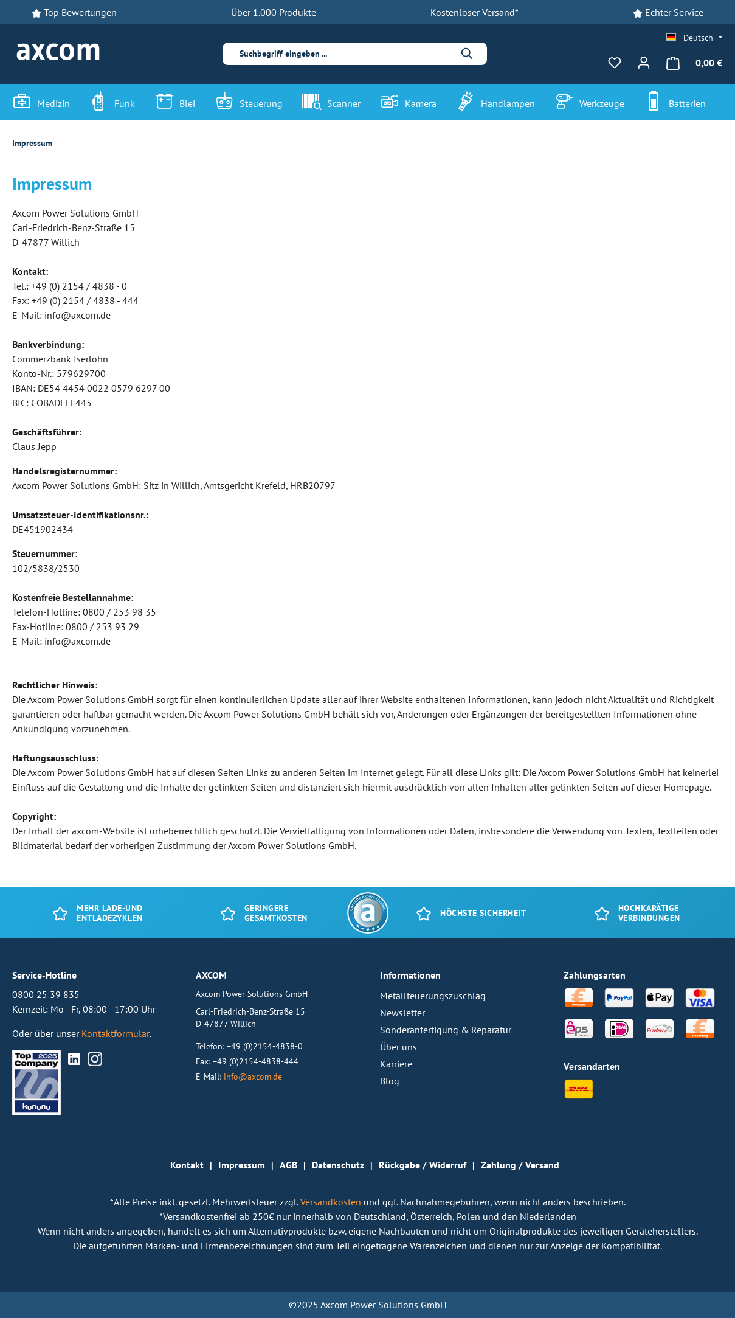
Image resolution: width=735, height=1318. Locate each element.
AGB (288, 1165)
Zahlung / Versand (520, 1165)
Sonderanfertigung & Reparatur (445, 1030)
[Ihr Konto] (643, 62)
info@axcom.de (253, 1076)
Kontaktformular (115, 1033)
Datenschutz (338, 1165)
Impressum (241, 1165)
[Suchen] (467, 54)
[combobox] (345, 54)
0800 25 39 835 (46, 994)
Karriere (396, 1064)
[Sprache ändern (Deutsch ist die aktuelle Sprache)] (694, 37)
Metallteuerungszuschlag (433, 996)
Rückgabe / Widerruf (422, 1165)
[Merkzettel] (614, 62)
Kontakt (187, 1165)
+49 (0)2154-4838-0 (265, 1046)
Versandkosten (332, 1202)
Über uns (398, 1047)
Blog (389, 1081)
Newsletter (402, 1013)
